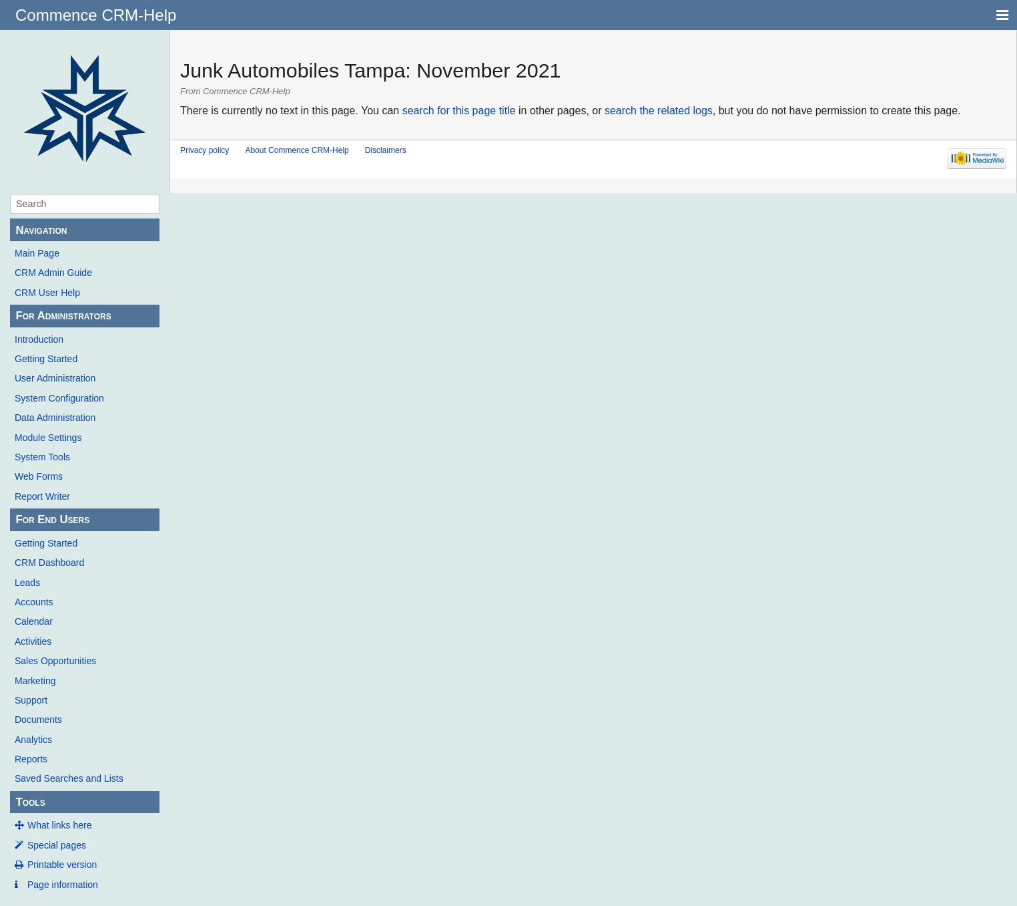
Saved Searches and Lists (69, 778)
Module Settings (48, 437)
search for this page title (459, 110)
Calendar (34, 621)
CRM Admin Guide (53, 272)
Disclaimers (385, 150)
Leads (27, 582)
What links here (59, 825)
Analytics (33, 739)
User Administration (55, 378)
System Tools (42, 457)
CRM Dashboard (49, 562)
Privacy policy (204, 150)
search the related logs (659, 110)
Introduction (39, 339)
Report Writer (42, 496)
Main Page (37, 253)
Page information (62, 884)
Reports (31, 759)
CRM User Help (47, 292)
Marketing (35, 680)
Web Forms (39, 476)
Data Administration (55, 417)
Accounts (34, 602)
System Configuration (59, 398)
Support (31, 700)
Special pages (56, 845)
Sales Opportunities (55, 660)
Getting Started (46, 358)
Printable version (62, 864)
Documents (38, 719)
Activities (33, 641)
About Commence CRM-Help (296, 150)
